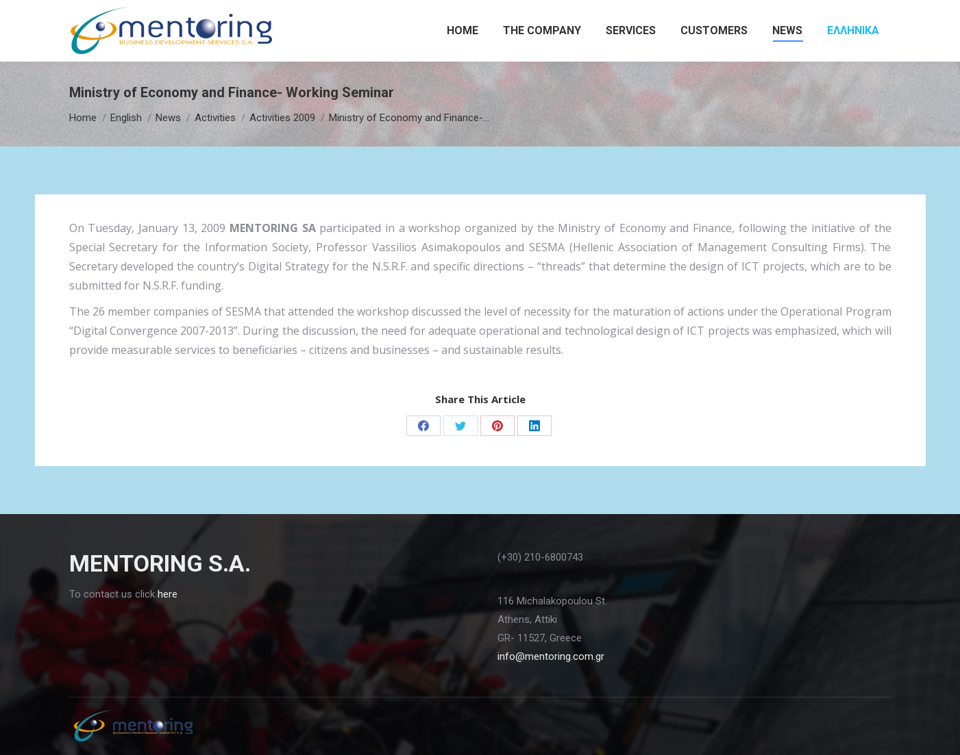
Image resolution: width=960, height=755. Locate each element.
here (167, 594)
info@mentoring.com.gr (550, 656)
